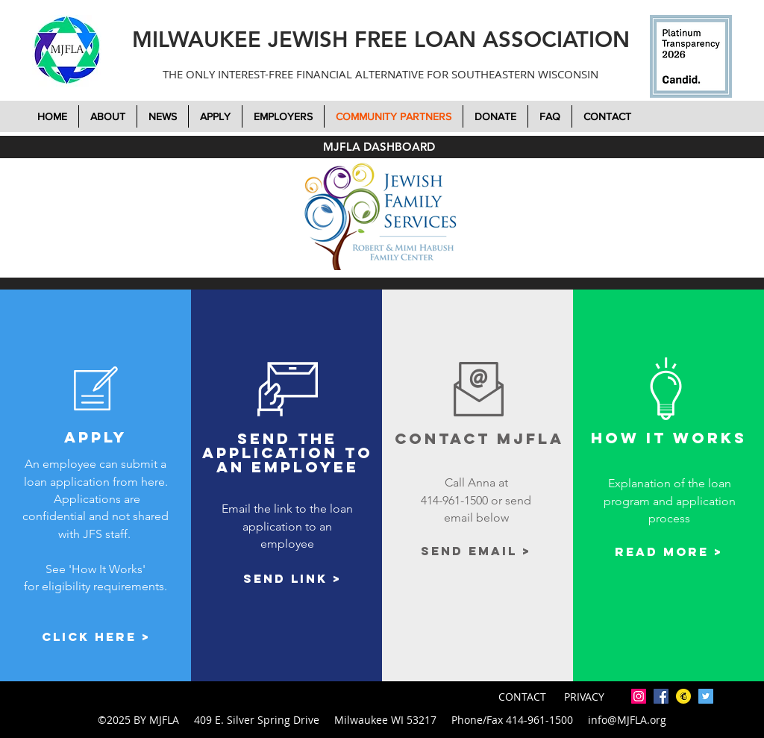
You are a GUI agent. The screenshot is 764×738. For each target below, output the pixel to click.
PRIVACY (584, 696)
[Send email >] (476, 551)
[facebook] (661, 696)
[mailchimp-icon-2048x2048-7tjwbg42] (683, 696)
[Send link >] (292, 578)
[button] (495, 116)
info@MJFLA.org (627, 720)
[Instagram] (638, 696)
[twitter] (705, 696)
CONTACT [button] (523, 696)
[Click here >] (96, 637)
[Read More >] (669, 552)
